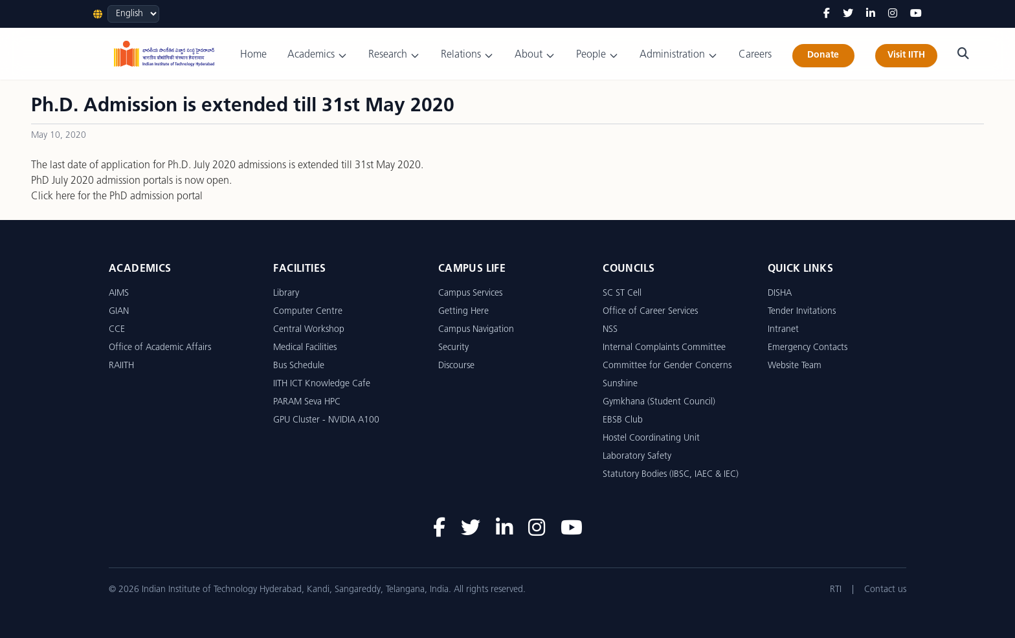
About (535, 55)
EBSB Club (623, 420)
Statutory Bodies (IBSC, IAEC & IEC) (671, 474)
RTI (836, 590)
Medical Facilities (305, 348)
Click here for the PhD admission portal (117, 197)
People (597, 55)
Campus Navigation (476, 330)
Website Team (794, 366)
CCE (117, 330)
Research (394, 55)
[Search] (963, 53)
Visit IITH (906, 55)
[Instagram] (892, 14)
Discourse (456, 366)
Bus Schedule (298, 366)
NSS (610, 330)
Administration (679, 55)
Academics (317, 55)
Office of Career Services (650, 311)
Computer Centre (307, 311)
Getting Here (463, 311)
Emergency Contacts (807, 348)
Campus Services (470, 293)
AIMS (119, 293)
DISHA (780, 293)
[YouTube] (916, 14)
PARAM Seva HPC (306, 402)
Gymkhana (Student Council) (659, 402)
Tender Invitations (802, 311)
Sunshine (620, 384)
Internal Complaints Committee (664, 348)
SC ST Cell (622, 293)
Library (286, 293)
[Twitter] (848, 14)
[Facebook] (826, 14)
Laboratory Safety (637, 456)
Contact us (885, 590)
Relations (467, 55)
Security (453, 348)
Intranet (783, 330)
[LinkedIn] (870, 14)
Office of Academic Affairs (160, 348)
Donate (823, 55)
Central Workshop (308, 330)
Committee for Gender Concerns (667, 366)
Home (253, 55)
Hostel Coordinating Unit (651, 438)
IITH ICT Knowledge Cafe (321, 384)
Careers (755, 55)
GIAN (119, 311)
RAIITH (121, 366)
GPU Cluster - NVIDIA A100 (326, 420)
